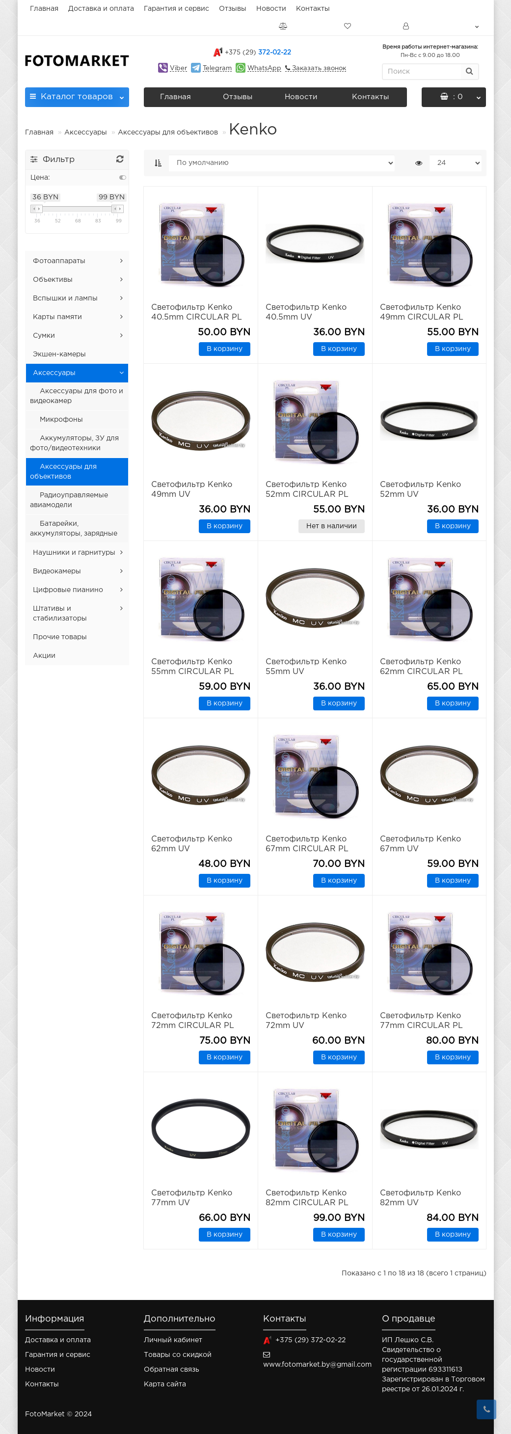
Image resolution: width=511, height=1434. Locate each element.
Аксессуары (86, 132)
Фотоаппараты (59, 261)
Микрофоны (61, 420)
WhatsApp (264, 68)
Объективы (53, 280)
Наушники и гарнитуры (74, 553)
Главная (44, 9)
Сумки (44, 336)
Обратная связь (171, 1370)
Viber (178, 68)
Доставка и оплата (101, 9)
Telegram (217, 68)
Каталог (77, 94)
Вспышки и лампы (65, 298)
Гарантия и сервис (176, 9)
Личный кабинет (173, 1340)
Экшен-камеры (59, 354)
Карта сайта (165, 1384)
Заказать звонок (318, 68)
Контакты (313, 9)
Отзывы (232, 9)
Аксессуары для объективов (168, 132)
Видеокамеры (57, 571)
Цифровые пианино (68, 590)
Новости (271, 9)
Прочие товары (60, 637)
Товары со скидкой (178, 1355)
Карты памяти (57, 317)
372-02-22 (258, 52)
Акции (44, 656)
